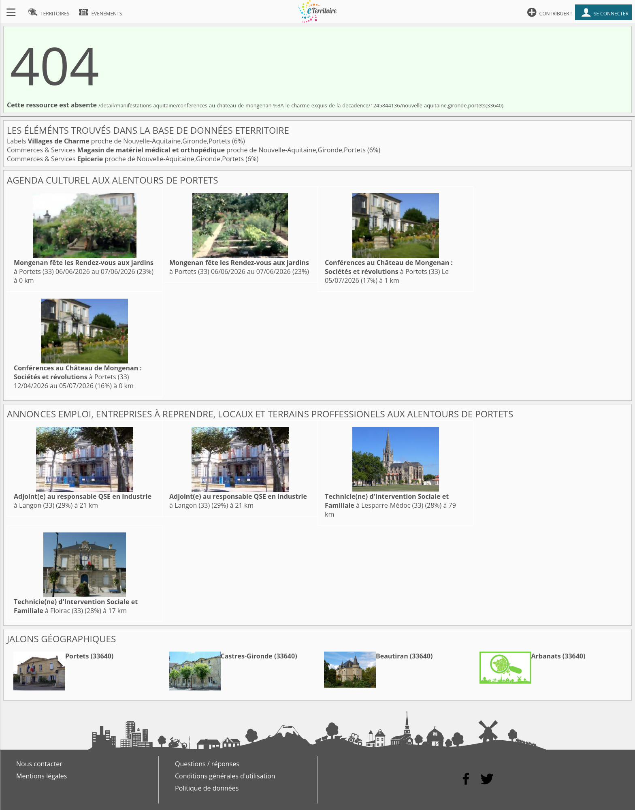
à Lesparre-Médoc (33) (387, 501)
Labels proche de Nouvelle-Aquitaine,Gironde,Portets (119, 141)
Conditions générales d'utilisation (225, 776)
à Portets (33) (389, 267)
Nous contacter (39, 763)
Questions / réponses (207, 763)
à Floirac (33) (76, 606)
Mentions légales (41, 776)
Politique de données (207, 788)
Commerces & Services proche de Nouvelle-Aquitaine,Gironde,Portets (187, 149)
